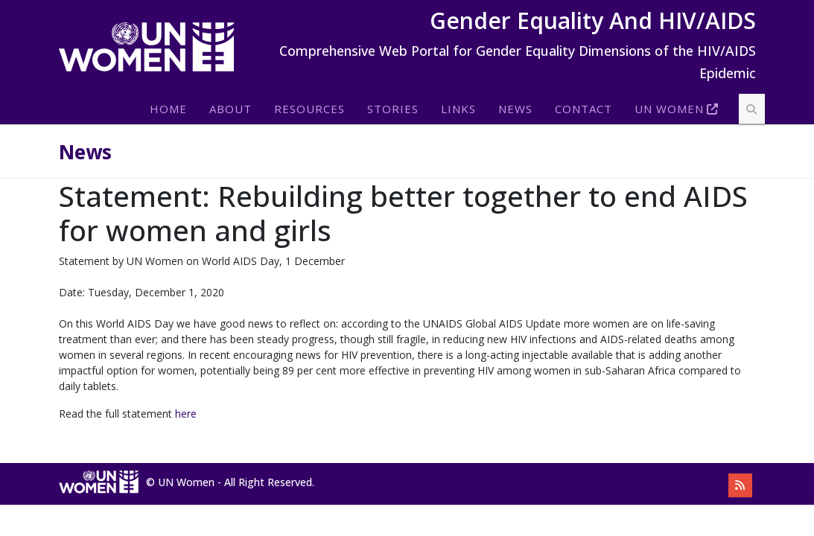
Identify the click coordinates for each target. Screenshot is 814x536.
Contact (583, 108)
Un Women (669, 108)
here (186, 413)
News (515, 108)
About (230, 108)
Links (458, 108)
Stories (393, 108)
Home (168, 108)
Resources (309, 108)
